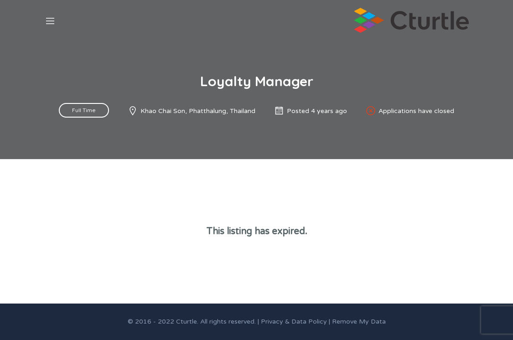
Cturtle (186, 321)
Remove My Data (359, 321)
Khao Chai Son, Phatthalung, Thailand (197, 111)
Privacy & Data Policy (294, 321)
